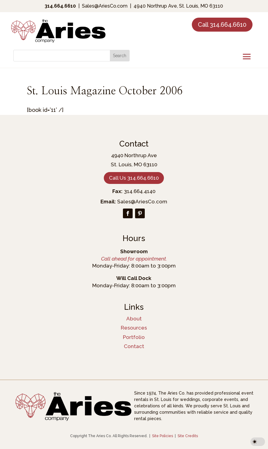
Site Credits (188, 436)
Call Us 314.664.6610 (134, 178)
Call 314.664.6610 (222, 24)
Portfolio (134, 337)
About (134, 319)
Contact (134, 346)
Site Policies (162, 436)
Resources (134, 328)
